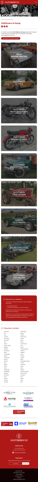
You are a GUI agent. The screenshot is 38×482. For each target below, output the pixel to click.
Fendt (5, 368)
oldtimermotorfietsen (19, 110)
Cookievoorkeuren (19, 476)
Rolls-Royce (7, 350)
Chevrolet (6, 340)
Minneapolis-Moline (25, 361)
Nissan (5, 355)
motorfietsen (22, 33)
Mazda (5, 378)
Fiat (5, 342)
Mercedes (6, 331)
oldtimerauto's (19, 82)
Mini (5, 362)
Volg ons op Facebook (20, 452)
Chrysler (22, 355)
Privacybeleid (19, 474)
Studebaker (7, 371)
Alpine (21, 378)
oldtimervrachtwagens (19, 165)
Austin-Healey (7, 345)
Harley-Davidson (24, 349)
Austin (21, 366)
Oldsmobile (6, 369)
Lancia (22, 342)
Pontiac (6, 359)
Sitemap (19, 477)
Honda (22, 357)
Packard (6, 381)
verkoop (7, 33)
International (23, 343)
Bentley (6, 361)
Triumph (6, 336)
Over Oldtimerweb (19, 448)
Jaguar (22, 333)
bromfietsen (29, 33)
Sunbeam (22, 375)
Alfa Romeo (23, 336)
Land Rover (6, 357)
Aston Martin (23, 373)
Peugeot (22, 352)
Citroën (22, 338)
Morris (5, 366)
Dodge (5, 364)
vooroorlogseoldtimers (19, 248)
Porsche (22, 335)
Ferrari (5, 343)
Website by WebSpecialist (19, 479)
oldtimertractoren (19, 193)
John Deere (6, 338)
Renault (6, 349)
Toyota (22, 347)
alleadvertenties (19, 55)
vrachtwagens (4, 35)
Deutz (21, 354)
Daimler (22, 369)
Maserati (22, 350)
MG (5, 333)
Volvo (21, 345)
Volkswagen (23, 331)
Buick (5, 352)
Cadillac (6, 347)
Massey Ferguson (24, 371)
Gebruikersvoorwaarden (19, 472)
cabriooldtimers (19, 221)
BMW (21, 340)
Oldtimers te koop (9, 19)
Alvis (21, 381)
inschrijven (25, 463)
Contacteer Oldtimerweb (19, 450)
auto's (17, 33)
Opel (21, 380)
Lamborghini (7, 354)
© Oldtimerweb (19, 471)
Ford (5, 335)
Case (5, 376)
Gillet (21, 368)
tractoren (12, 35)
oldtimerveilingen (19, 276)
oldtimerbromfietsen (19, 138)
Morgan (6, 373)
